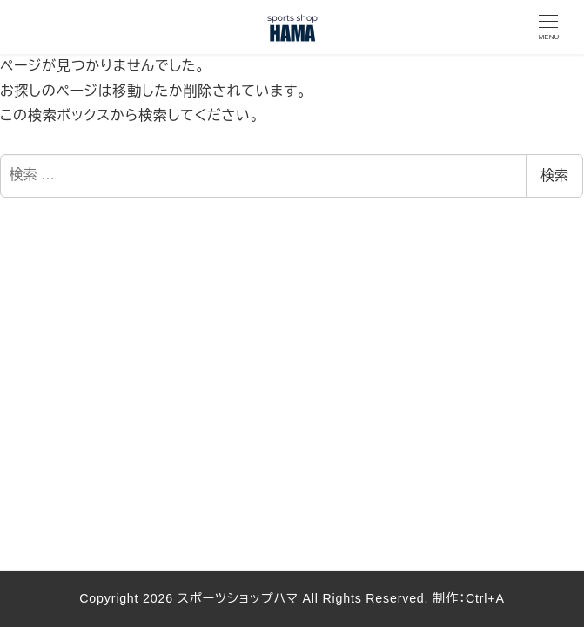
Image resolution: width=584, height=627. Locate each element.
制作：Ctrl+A (466, 598)
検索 (554, 175)
